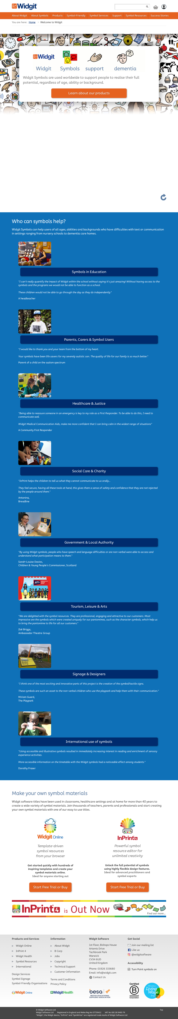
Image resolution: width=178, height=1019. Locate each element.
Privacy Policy (58, 983)
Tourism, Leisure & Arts (89, 606)
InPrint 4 (21, 951)
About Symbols (39, 15)
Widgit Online (24, 945)
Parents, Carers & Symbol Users (89, 339)
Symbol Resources (136, 15)
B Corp (58, 951)
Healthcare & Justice (89, 403)
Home (32, 22)
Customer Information (67, 971)
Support (117, 15)
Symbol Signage (21, 978)
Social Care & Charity (89, 471)
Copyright (60, 961)
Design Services (21, 974)
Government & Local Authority (89, 542)
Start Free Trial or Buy (50, 887)
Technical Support (65, 966)
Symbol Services (99, 15)
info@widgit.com (106, 972)
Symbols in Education (89, 272)
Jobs (57, 956)
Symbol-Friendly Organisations (29, 983)
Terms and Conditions (62, 979)
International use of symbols (89, 741)
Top (161, 1010)
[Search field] (132, 7)
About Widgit (19, 15)
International (23, 966)
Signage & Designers (89, 674)
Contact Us (97, 977)
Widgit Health (24, 956)
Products (57, 15)
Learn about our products (89, 93)
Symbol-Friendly (76, 15)
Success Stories (160, 15)
